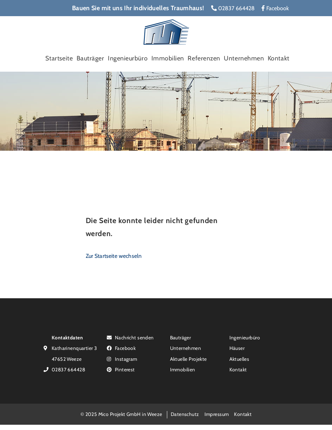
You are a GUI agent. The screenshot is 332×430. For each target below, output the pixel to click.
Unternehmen (244, 58)
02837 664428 (233, 8)
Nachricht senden (130, 337)
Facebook (275, 8)
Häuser (237, 348)
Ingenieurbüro (128, 58)
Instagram (122, 359)
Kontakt (278, 58)
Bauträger (90, 58)
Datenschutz (185, 414)
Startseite (59, 58)
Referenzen (204, 58)
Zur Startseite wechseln (114, 256)
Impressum (216, 414)
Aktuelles (239, 359)
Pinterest (121, 369)
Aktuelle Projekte (188, 359)
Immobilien (167, 58)
